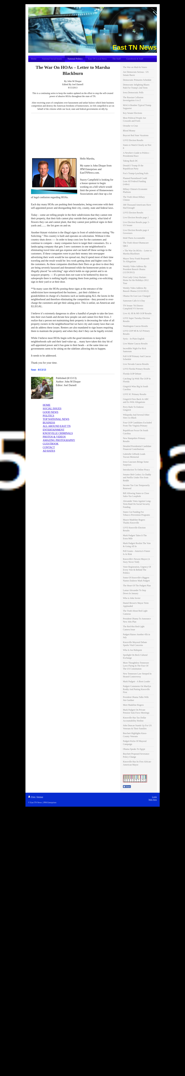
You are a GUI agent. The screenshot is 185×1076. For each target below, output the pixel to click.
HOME (46, 405)
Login (154, 797)
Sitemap (39, 797)
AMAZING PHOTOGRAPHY (59, 440)
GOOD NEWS (50, 412)
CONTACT (49, 447)
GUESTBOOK (50, 443)
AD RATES (49, 450)
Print (32, 797)
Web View (153, 800)
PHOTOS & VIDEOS (54, 436)
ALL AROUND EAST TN (56, 426)
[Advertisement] (73, 134)
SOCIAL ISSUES (52, 408)
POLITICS (48, 415)
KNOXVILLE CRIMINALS (58, 433)
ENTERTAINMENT (53, 429)
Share (126, 787)
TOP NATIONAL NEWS (56, 419)
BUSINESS (49, 422)
